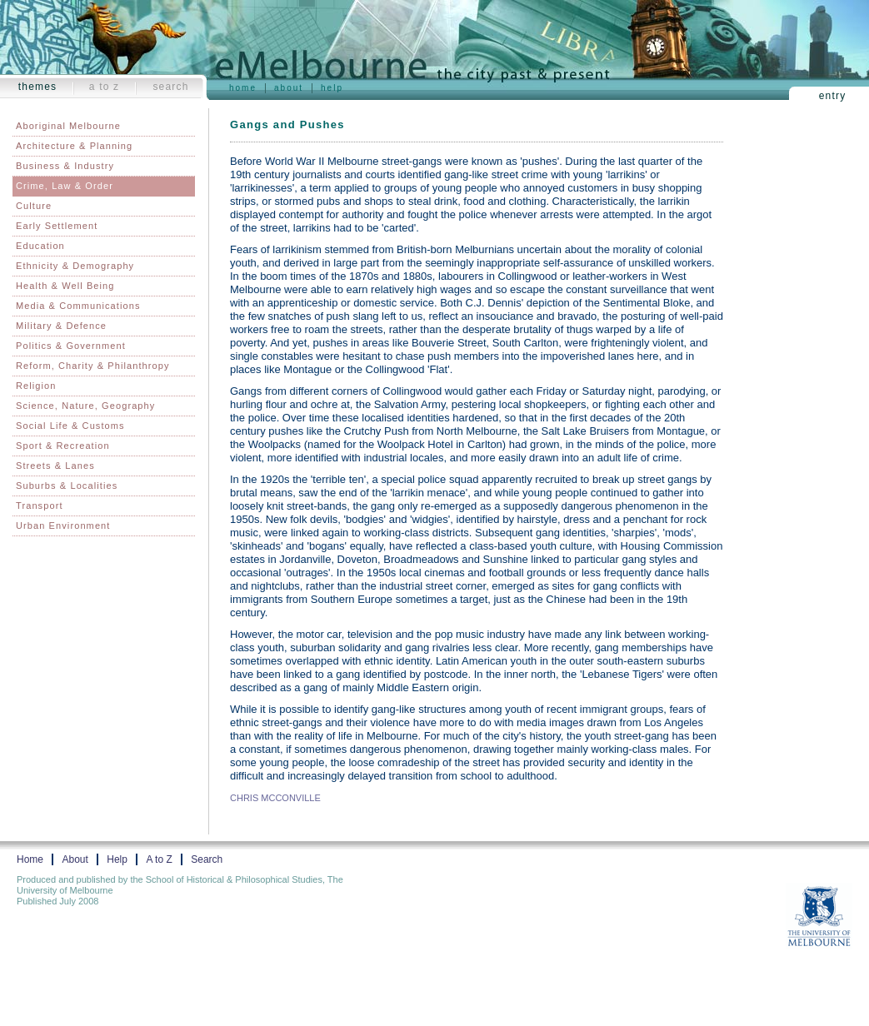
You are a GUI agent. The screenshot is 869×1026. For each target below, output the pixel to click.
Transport (39, 506)
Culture (34, 206)
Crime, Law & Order (64, 186)
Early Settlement (56, 226)
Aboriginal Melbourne (68, 126)
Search (170, 86)
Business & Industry (65, 166)
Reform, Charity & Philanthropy (93, 366)
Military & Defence (61, 326)
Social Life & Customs (70, 426)
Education (40, 246)
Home (243, 87)
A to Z (104, 86)
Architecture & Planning (74, 146)
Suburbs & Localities (66, 486)
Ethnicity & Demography (75, 266)
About (288, 87)
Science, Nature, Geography (85, 406)
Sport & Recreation (63, 446)
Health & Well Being (65, 286)
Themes (37, 86)
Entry (833, 96)
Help (332, 87)
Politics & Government (71, 346)
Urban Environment (63, 525)
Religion (36, 386)
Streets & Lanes (55, 466)
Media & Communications (78, 306)
